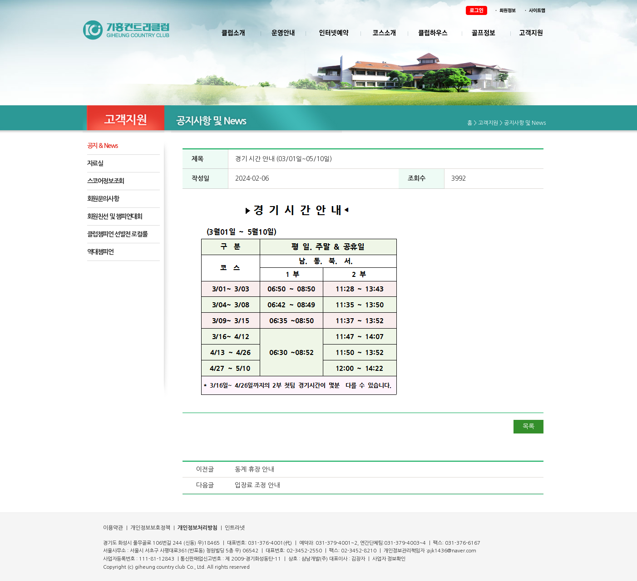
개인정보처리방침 (197, 528)
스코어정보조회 (105, 181)
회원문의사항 (103, 199)
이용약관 (113, 528)
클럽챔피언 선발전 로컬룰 (117, 234)
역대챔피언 (100, 252)
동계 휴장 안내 (254, 469)
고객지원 (488, 123)
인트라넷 (234, 528)
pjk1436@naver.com (451, 550)
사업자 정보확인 (388, 558)
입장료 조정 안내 (257, 485)
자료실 (95, 163)
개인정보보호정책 (149, 528)
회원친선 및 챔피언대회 (114, 216)
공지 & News (102, 146)
